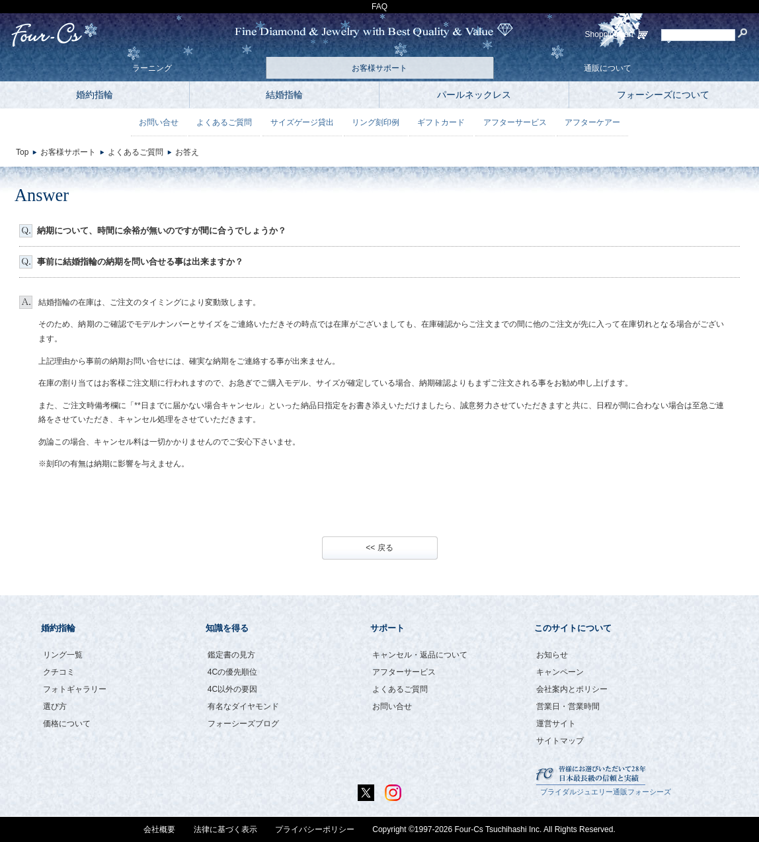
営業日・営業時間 (568, 706)
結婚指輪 (284, 94)
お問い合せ (159, 122)
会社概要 (159, 829)
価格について (67, 723)
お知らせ (552, 654)
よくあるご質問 (224, 122)
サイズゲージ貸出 (302, 122)
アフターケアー (592, 122)
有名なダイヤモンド (243, 706)
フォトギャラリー (74, 689)
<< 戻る (379, 547)
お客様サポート (379, 68)
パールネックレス (474, 94)
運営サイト (556, 723)
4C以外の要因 (232, 689)
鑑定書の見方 (231, 654)
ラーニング (152, 68)
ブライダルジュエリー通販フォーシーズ (605, 792)
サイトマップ (560, 740)
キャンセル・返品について (419, 654)
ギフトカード (441, 122)
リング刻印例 (375, 122)
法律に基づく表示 (225, 829)
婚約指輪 (94, 94)
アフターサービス (515, 122)
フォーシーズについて (663, 94)
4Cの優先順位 (232, 672)
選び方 (55, 706)
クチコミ (59, 672)
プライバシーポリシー (314, 829)
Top (22, 152)
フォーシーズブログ (243, 723)
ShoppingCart (609, 34)
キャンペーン (560, 672)
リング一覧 (63, 654)
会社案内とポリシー (572, 689)
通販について (607, 68)
